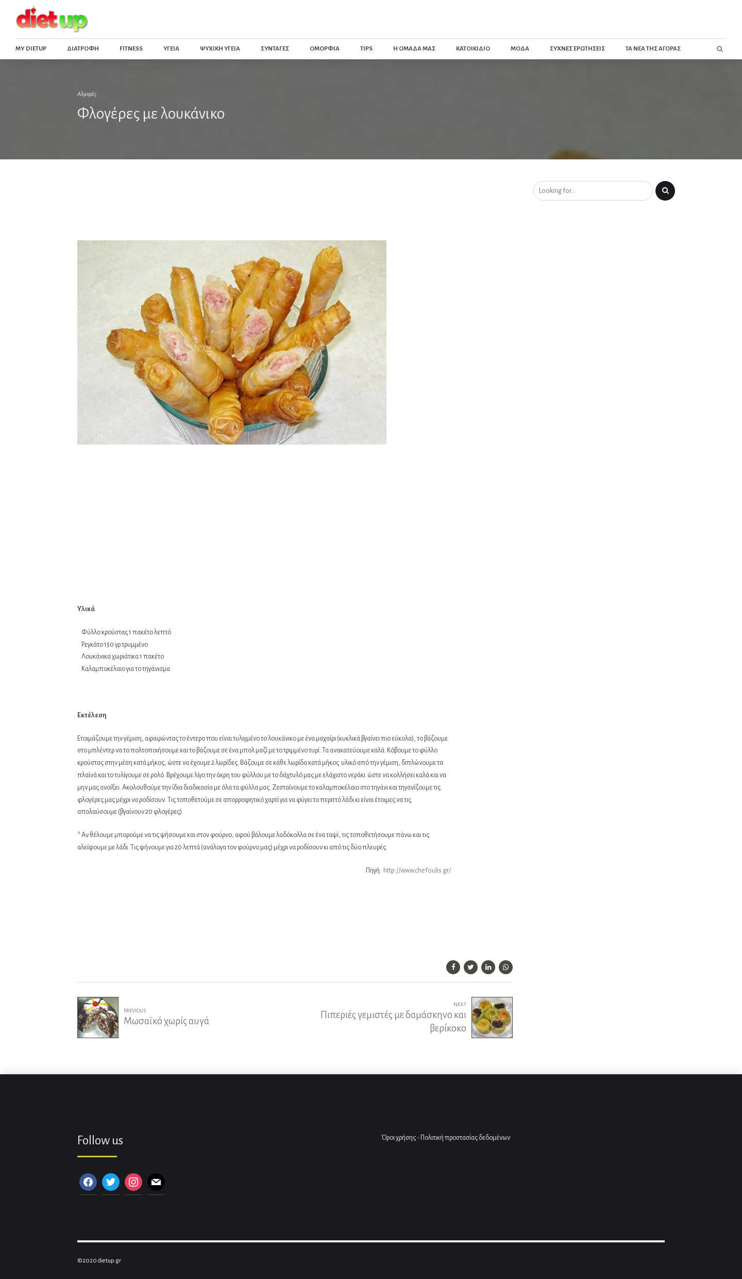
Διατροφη (83, 48)
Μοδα (520, 48)
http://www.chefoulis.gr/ (417, 870)
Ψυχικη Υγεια (220, 48)
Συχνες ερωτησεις (577, 48)
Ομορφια (325, 48)
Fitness (131, 48)
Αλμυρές (86, 94)
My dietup (30, 48)
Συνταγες (275, 48)
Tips (366, 48)
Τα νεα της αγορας (653, 48)
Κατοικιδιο (473, 48)
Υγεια (171, 48)
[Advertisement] (264, 208)
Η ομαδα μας (414, 48)
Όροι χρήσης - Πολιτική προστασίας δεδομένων (445, 1137)
